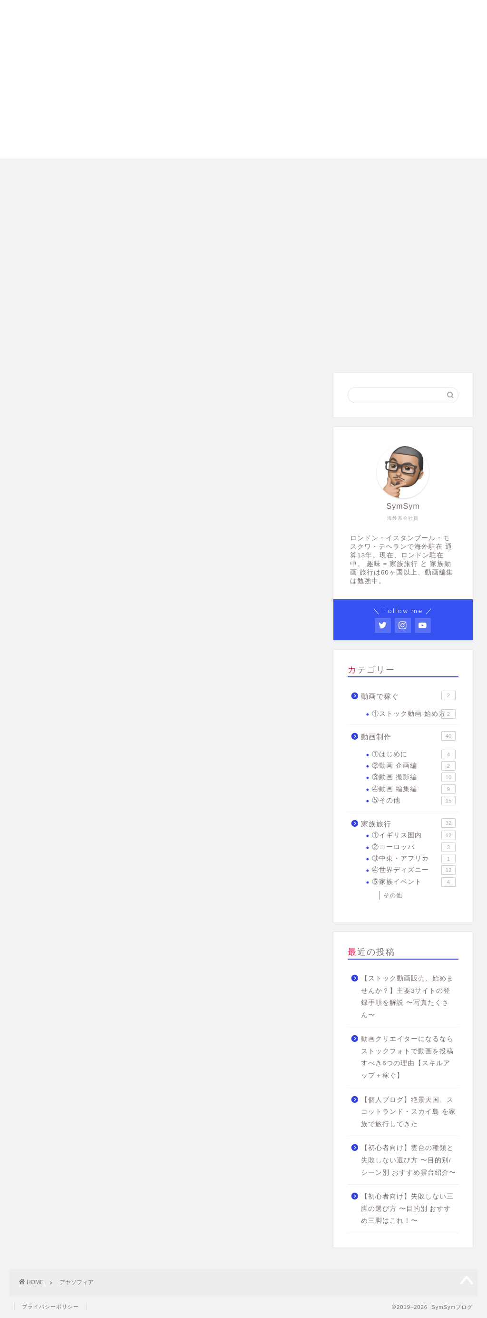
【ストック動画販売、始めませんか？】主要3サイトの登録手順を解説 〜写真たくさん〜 (407, 997)
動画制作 (408, 736)
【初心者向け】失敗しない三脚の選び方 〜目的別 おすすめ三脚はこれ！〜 (407, 1208)
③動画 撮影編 (414, 777)
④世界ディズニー (414, 870)
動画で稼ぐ (408, 695)
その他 (393, 895)
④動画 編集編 (414, 789)
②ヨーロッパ (414, 847)
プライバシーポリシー (50, 1306)
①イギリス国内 (414, 835)
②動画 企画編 (414, 766)
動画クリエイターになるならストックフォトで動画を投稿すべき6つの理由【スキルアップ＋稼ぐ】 (407, 1057)
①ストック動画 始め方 (414, 714)
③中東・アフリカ (414, 858)
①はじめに (414, 754)
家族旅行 (408, 823)
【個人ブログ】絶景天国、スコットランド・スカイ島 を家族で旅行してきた (408, 1112)
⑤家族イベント (414, 882)
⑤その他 (414, 800)
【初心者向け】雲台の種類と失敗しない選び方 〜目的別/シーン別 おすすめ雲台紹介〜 (408, 1160)
